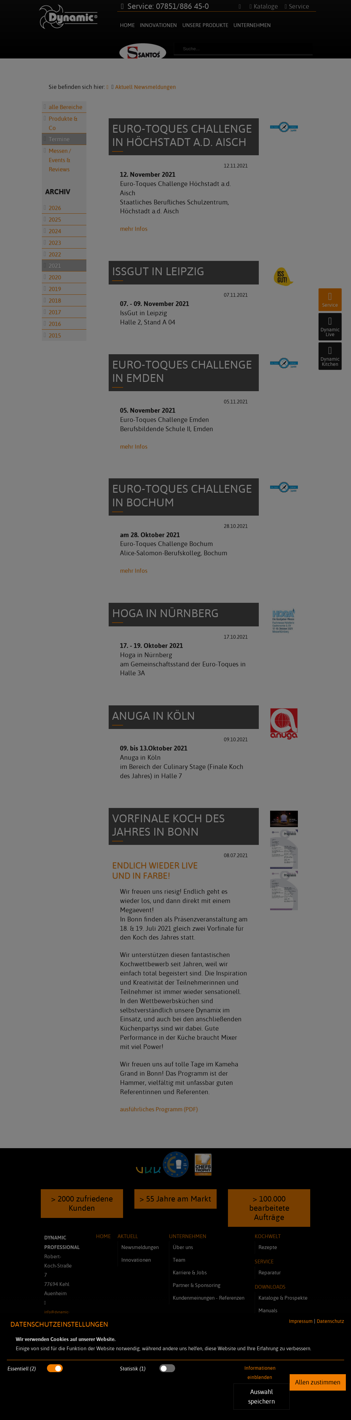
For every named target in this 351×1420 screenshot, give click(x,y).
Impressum (300, 1321)
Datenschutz (330, 1321)
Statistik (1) (133, 1368)
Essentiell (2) (22, 1368)
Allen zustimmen (317, 1382)
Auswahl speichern (261, 1396)
